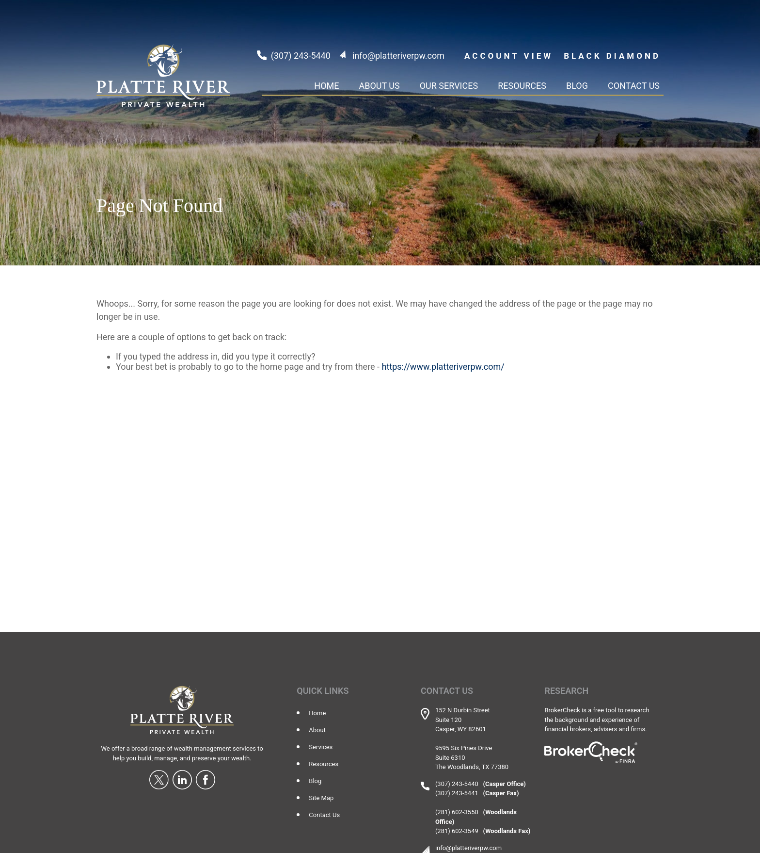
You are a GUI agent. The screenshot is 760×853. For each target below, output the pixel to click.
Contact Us (324, 815)
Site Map (321, 798)
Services (320, 747)
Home (317, 713)
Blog (315, 781)
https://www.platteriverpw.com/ (443, 366)
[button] (326, 85)
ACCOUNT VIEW (508, 56)
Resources (323, 764)
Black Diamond (612, 56)
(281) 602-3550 (456, 812)
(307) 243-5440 (301, 55)
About (317, 730)
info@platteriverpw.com (398, 55)
